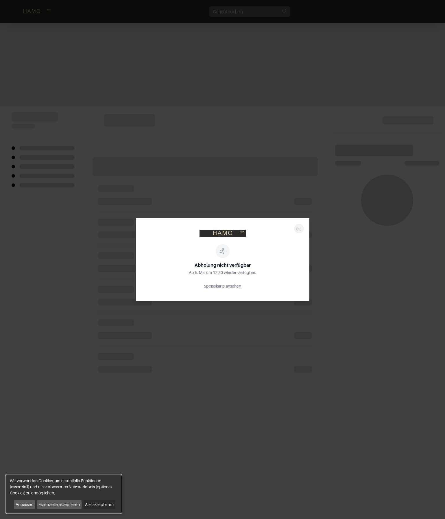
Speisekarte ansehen (222, 286)
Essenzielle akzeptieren (59, 504)
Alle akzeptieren (99, 504)
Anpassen (24, 504)
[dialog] (63, 494)
